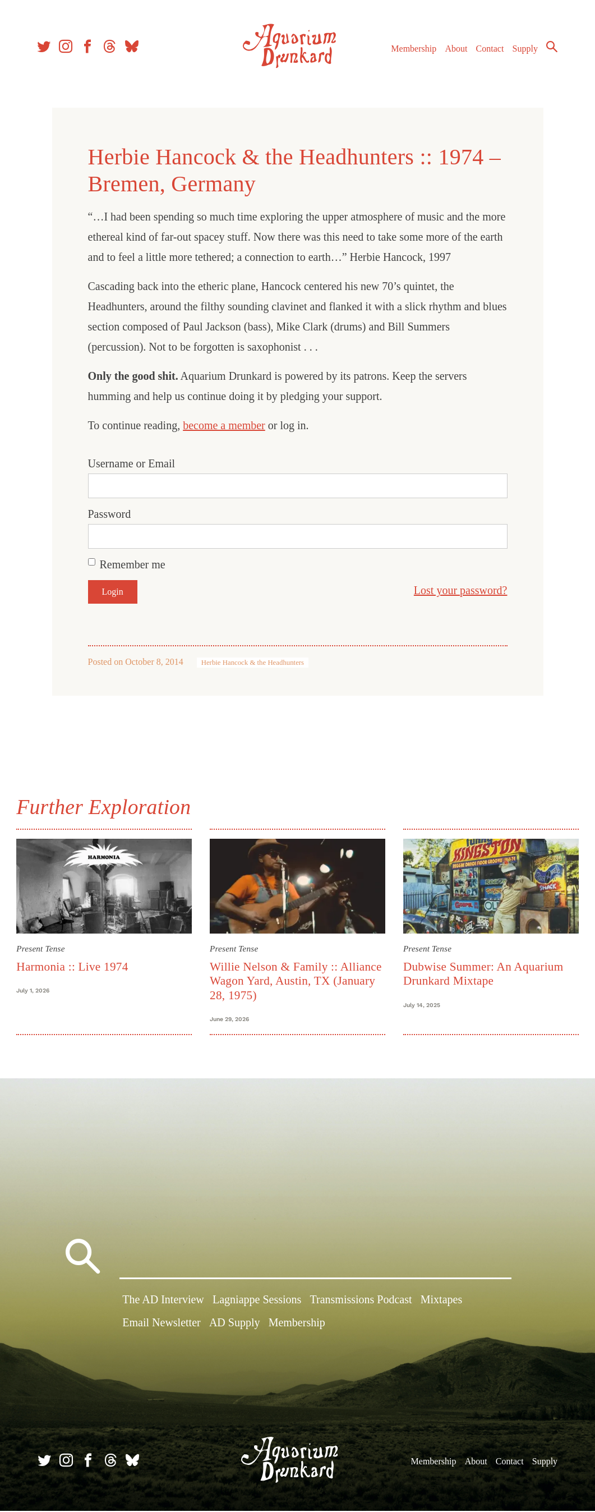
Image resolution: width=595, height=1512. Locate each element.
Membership (412, 49)
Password (109, 514)
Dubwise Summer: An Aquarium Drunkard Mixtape (483, 973)
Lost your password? (461, 590)
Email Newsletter (161, 1324)
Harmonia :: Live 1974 (74, 966)
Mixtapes (441, 1301)
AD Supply (234, 1324)
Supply (523, 49)
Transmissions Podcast (361, 1301)
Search (550, 47)
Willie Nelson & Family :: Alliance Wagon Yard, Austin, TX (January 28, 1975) (296, 980)
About (454, 49)
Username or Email (132, 463)
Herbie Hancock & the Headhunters (252, 663)
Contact (488, 49)
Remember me (132, 564)
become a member (224, 425)
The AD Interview (163, 1301)
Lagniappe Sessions (257, 1301)
